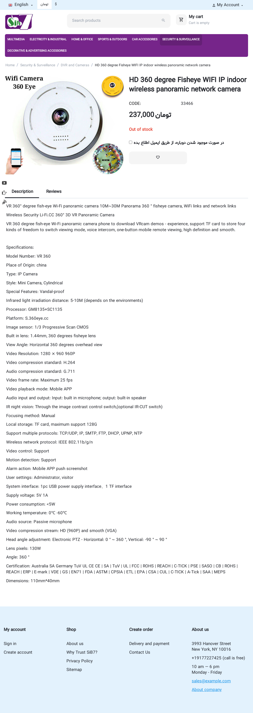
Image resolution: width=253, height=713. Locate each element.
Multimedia (16, 40)
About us (75, 644)
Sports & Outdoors (112, 40)
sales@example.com (211, 681)
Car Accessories (144, 40)
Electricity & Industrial (48, 40)
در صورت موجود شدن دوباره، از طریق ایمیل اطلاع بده (176, 143)
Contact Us (139, 652)
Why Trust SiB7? (81, 652)
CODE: (135, 104)
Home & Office (82, 40)
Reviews (54, 192)
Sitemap (74, 670)
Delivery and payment (149, 644)
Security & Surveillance (181, 40)
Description (22, 192)
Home (10, 65)
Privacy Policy (79, 661)
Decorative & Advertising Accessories (36, 51)
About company (207, 690)
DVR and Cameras (75, 65)
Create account (18, 652)
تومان (44, 4)
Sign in (10, 644)
